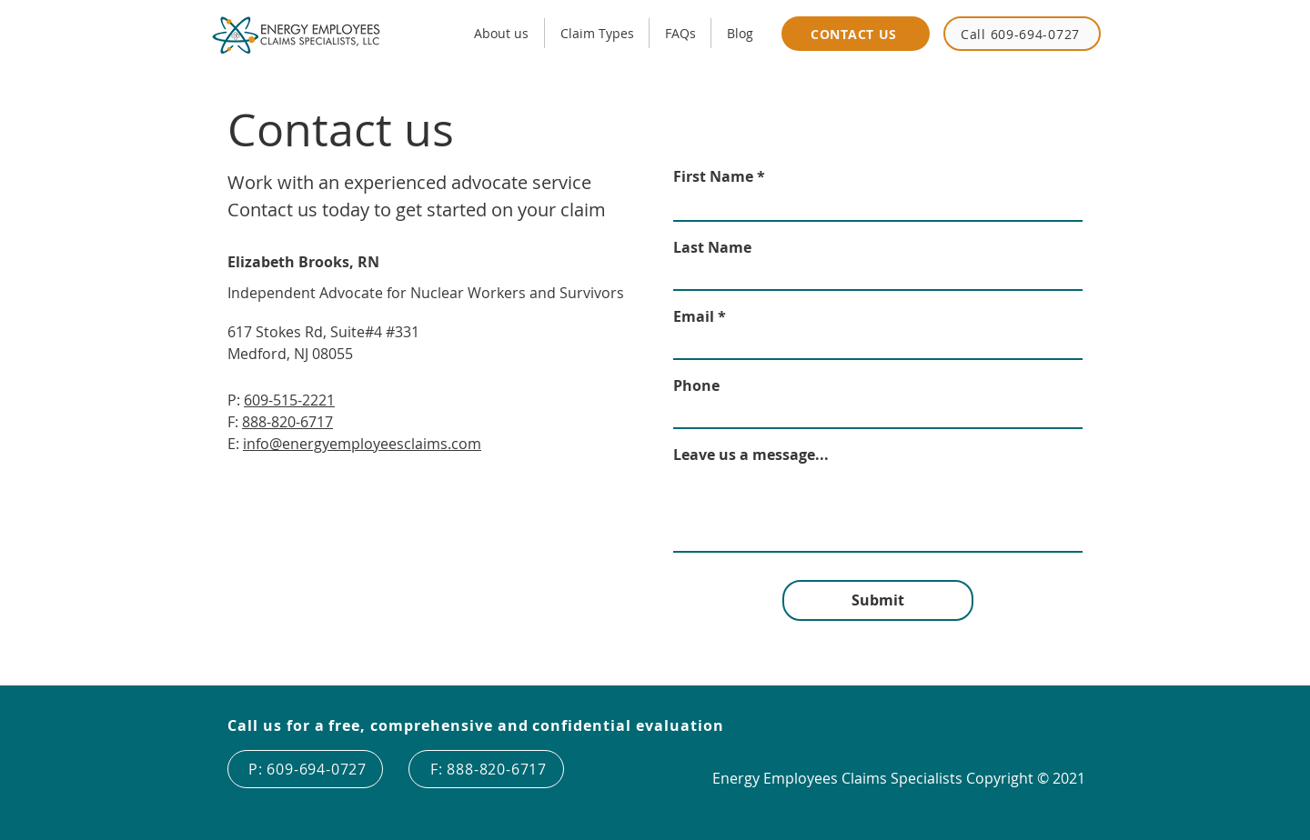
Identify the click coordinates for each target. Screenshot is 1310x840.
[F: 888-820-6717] (486, 769)
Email (693, 316)
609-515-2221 (289, 400)
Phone (696, 385)
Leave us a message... (751, 454)
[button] (597, 33)
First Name (713, 176)
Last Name (712, 247)
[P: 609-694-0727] (305, 769)
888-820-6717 (287, 422)
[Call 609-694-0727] (1022, 33)
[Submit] (877, 600)
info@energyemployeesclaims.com (362, 444)
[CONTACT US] (855, 33)
